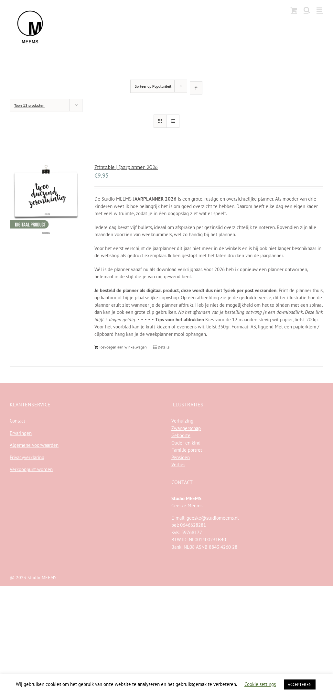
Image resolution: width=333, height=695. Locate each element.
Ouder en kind (185, 443)
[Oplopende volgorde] (196, 87)
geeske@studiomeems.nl (213, 518)
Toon (29, 105)
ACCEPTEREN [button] (300, 684)
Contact (17, 421)
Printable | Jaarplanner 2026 (126, 167)
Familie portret (186, 450)
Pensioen (180, 457)
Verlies (178, 464)
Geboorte (180, 435)
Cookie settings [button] (260, 684)
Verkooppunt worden (31, 469)
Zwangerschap (186, 428)
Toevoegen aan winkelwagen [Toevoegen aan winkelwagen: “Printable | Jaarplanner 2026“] (123, 347)
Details (163, 347)
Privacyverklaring (27, 457)
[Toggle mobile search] (307, 9)
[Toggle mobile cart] (294, 9)
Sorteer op (153, 86)
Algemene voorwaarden (34, 445)
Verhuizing (182, 421)
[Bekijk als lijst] (172, 121)
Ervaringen (21, 433)
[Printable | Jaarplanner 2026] (46, 200)
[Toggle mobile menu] (320, 9)
